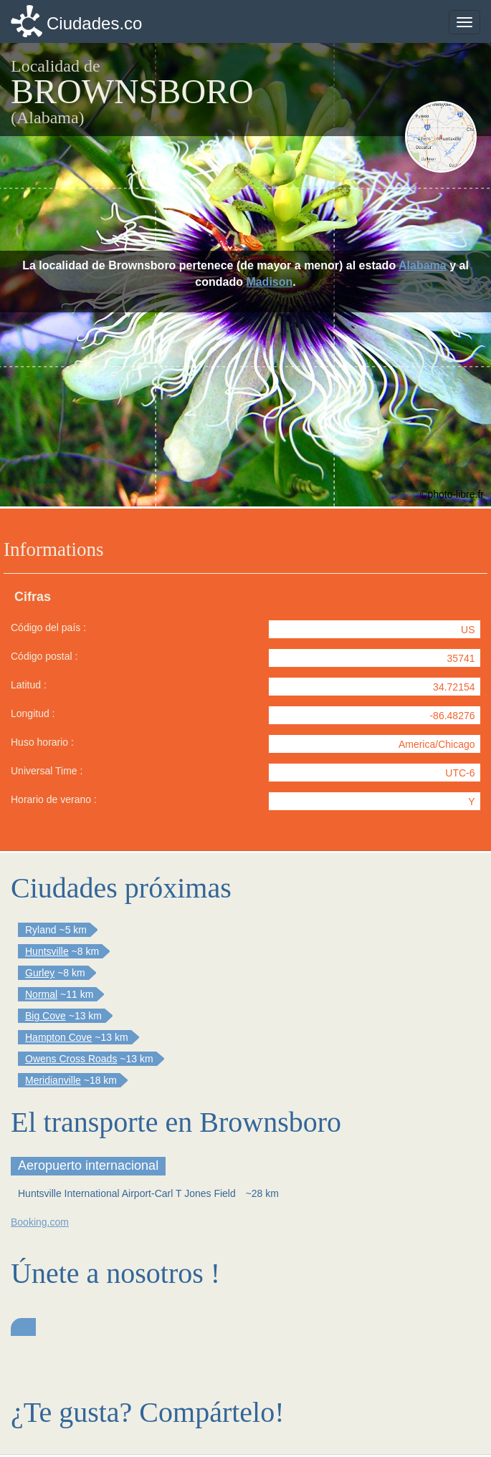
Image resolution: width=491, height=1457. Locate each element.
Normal (41, 994)
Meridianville (53, 1080)
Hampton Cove (58, 1037)
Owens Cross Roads (71, 1058)
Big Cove (45, 1015)
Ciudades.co (94, 23)
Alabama (423, 265)
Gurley (39, 972)
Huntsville (47, 951)
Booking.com (40, 1222)
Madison (269, 282)
